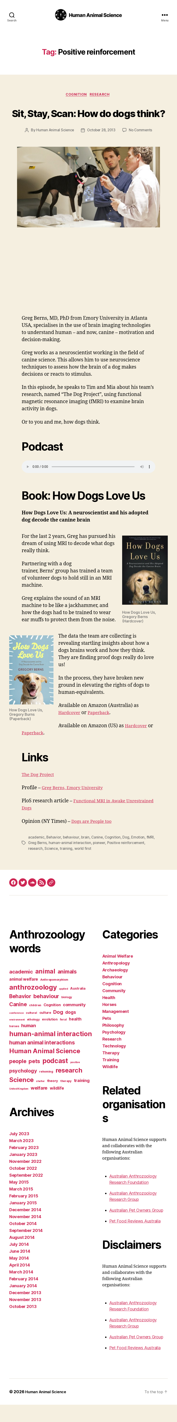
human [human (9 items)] (28, 1042)
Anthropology (116, 980)
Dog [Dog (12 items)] (58, 1029)
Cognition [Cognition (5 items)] (52, 1022)
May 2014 (19, 1275)
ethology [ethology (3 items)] (33, 1036)
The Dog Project (40, 792)
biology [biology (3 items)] (66, 1014)
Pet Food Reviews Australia (135, 1238)
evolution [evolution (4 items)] (50, 1036)
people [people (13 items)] (17, 1078)
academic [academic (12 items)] (21, 989)
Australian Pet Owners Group (136, 1227)
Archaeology (115, 987)
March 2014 (21, 1289)
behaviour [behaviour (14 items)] (46, 1013)
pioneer (109, 860)
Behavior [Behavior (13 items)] (20, 1013)
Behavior (54, 855)
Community (114, 1008)
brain (86, 855)
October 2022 (23, 1185)
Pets (106, 1035)
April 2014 (19, 1282)
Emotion (141, 855)
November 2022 (25, 1178)
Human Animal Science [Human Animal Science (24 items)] (44, 1068)
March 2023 (21, 1157)
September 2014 (26, 1247)
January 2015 (23, 1220)
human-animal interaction (80, 860)
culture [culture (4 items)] (45, 1030)
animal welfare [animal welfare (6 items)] (23, 996)
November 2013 (25, 1316)
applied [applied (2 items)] (63, 1005)
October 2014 (23, 1240)
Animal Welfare (117, 973)
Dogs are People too (93, 839)
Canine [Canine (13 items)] (18, 1021)
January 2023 (23, 1171)
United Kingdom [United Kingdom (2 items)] (18, 1106)
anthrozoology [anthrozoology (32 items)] (33, 1004)
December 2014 (25, 1227)
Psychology (114, 1049)
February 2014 (23, 1296)
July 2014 (19, 1261)
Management (115, 1028)
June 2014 (19, 1268)
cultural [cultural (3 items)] (31, 1030)
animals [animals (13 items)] (67, 989)
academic (36, 855)
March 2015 (21, 1206)
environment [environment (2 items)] (17, 1036)
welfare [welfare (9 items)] (39, 1105)
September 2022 (26, 1192)
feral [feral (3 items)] (63, 1036)
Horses (109, 1021)
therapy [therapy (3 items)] (66, 1098)
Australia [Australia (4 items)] (78, 1005)
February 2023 (24, 1164)
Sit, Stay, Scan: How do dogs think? (89, 121)
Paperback (102, 730)
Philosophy (113, 1042)
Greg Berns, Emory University (76, 805)
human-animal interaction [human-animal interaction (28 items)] (50, 1051)
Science (78, 866)
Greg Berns (47, 860)
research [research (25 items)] (69, 1087)
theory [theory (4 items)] (52, 1098)
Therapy (111, 1070)
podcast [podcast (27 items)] (55, 1078)
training (93, 866)
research (61, 866)
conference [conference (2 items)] (16, 1030)
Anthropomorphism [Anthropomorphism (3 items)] (54, 996)
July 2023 (19, 1151)
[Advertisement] (88, 298)
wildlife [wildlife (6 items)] (57, 1105)
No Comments (142, 148)
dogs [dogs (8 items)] (70, 1029)
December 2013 (25, 1310)
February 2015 (23, 1213)
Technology (114, 1063)
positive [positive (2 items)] (75, 1079)
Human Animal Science (53, 148)
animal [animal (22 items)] (45, 988)
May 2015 (19, 1199)
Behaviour (112, 994)
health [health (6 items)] (75, 1036)
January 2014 (23, 1303)
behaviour (72, 855)
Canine (98, 855)
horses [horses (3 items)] (14, 1043)
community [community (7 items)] (74, 1021)
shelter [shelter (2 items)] (40, 1098)
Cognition (76, 95)
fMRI (32, 860)
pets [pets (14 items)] (34, 1078)
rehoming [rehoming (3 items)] (46, 1088)
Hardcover (70, 730)
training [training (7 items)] (82, 1097)
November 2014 (25, 1233)
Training (110, 1077)
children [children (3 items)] (35, 1022)
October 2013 (23, 1323)
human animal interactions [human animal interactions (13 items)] (42, 1059)
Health (108, 1014)
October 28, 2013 (101, 148)
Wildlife (110, 1084)
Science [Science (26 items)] (21, 1097)
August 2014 (22, 1254)
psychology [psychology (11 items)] (23, 1088)
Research (101, 95)
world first (109, 866)
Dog (128, 855)
